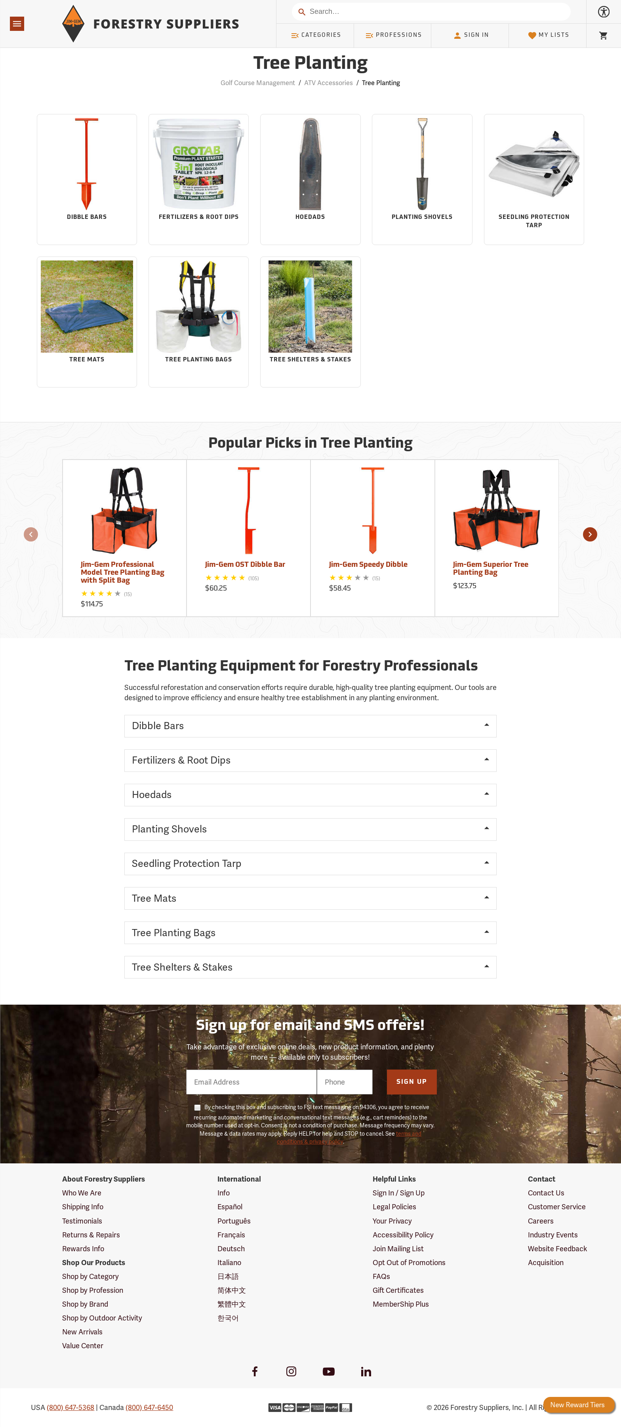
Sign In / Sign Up (399, 1192)
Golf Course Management (258, 83)
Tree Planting (381, 83)
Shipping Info (82, 1206)
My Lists (549, 35)
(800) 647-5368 (70, 1407)
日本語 (228, 1276)
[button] (31, 534)
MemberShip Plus (401, 1304)
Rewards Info (83, 1248)
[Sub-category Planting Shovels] (422, 179)
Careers (541, 1221)
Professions (394, 35)
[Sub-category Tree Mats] (87, 322)
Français (231, 1234)
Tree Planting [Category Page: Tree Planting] (310, 64)
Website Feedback (557, 1248)
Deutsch (231, 1248)
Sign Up (411, 1082)
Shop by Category (90, 1276)
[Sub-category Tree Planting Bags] (199, 322)
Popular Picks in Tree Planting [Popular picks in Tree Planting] (310, 444)
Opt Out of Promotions (409, 1262)
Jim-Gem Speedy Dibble (368, 565)
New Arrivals (82, 1331)
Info (223, 1192)
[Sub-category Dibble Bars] (87, 179)
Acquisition (546, 1262)
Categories (316, 35)
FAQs (381, 1276)
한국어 (228, 1317)
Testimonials (82, 1221)
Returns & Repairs (91, 1234)
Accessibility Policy (403, 1234)
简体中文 (231, 1290)
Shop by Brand (85, 1304)
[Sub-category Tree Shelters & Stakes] (310, 322)
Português (234, 1221)
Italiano (229, 1262)
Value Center (82, 1345)
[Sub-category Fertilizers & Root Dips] (199, 179)
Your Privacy (392, 1221)
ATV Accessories (328, 83)
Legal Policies (394, 1206)
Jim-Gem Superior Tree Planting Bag (490, 569)
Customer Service (557, 1206)
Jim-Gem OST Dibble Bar (245, 565)
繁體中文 (231, 1304)
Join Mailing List (398, 1248)
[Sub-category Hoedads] (310, 179)
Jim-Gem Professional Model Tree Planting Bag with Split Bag (122, 573)
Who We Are (81, 1192)
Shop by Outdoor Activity (102, 1317)
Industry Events (553, 1234)
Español (229, 1206)
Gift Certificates (398, 1290)
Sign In (471, 35)
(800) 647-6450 (149, 1407)
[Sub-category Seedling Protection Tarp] (534, 179)
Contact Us (546, 1192)
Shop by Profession (92, 1290)
